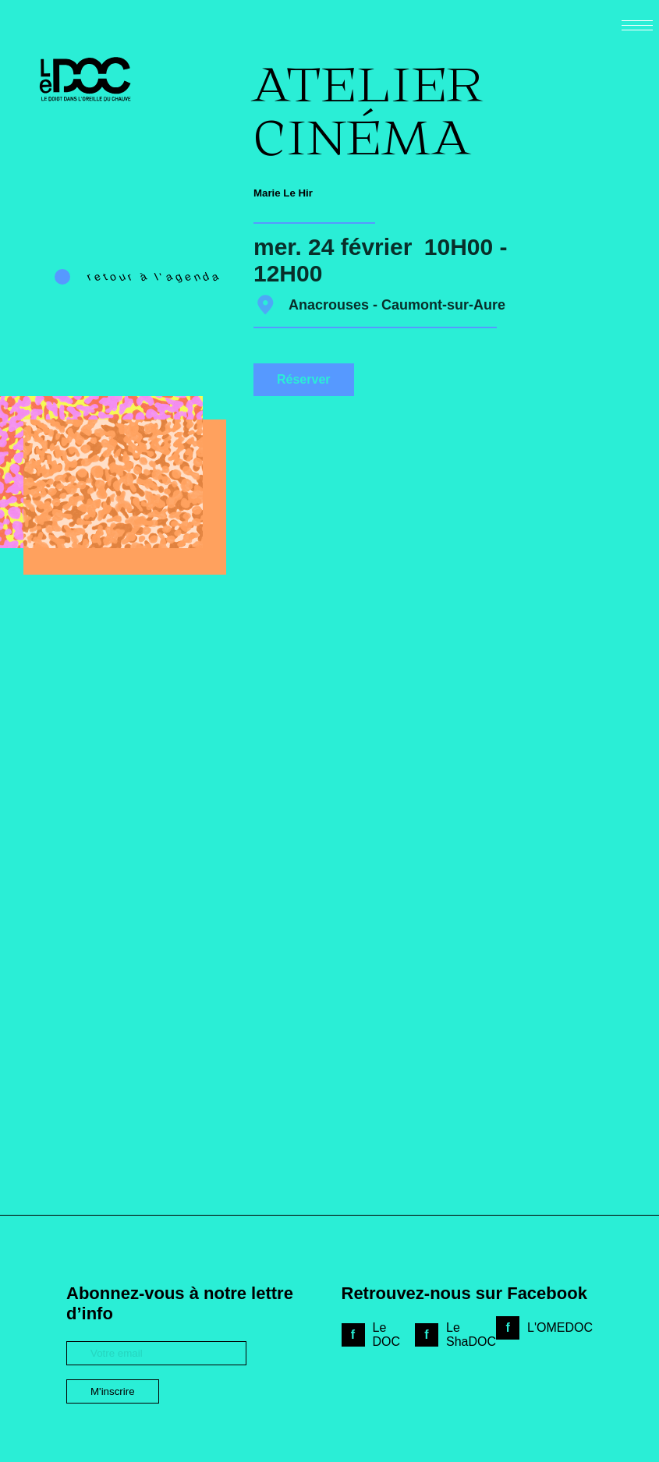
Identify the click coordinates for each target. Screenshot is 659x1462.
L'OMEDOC (560, 1327)
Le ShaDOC (471, 1334)
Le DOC (387, 1334)
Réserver (304, 379)
